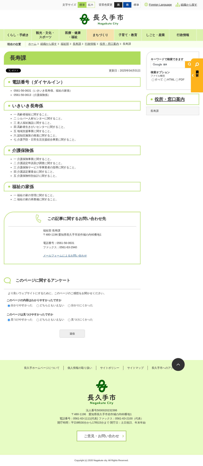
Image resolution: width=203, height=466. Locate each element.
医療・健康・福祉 (73, 35)
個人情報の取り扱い (80, 367)
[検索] (169, 64)
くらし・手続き (18, 35)
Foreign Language (158, 4)
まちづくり (100, 35)
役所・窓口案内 (109, 43)
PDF (180, 80)
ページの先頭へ (178, 364)
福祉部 (65, 43)
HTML (169, 80)
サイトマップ (135, 367)
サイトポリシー (109, 367)
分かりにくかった (80, 305)
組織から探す (186, 5)
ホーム (32, 43)
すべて (157, 80)
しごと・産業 (155, 35)
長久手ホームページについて (42, 367)
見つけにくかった (80, 319)
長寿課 (77, 43)
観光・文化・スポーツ (45, 35)
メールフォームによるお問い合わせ (65, 255)
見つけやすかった (20, 319)
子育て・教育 (127, 35)
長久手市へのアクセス (165, 367)
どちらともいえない (50, 305)
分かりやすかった (20, 305)
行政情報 (183, 35)
